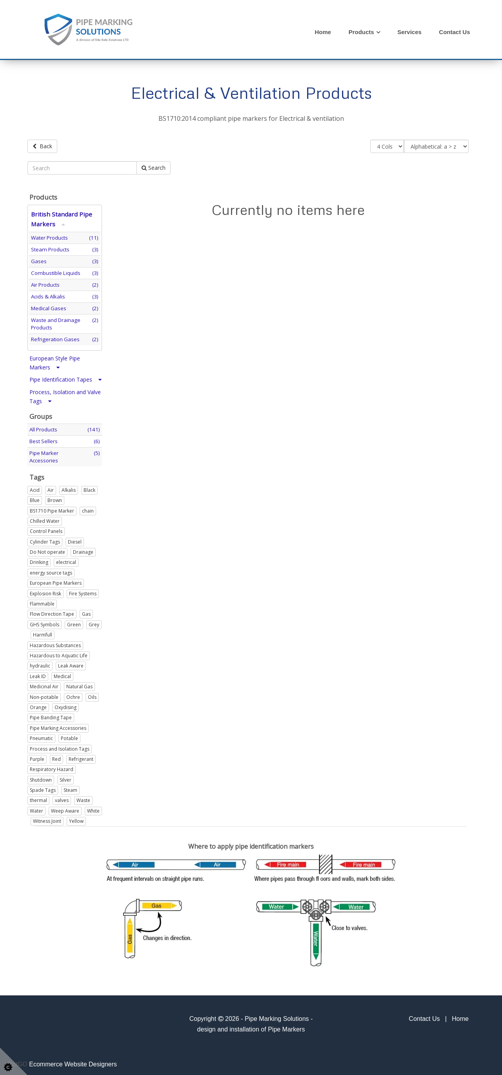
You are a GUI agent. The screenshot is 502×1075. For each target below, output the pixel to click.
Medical (62, 673)
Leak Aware (71, 663)
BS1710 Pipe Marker (52, 508)
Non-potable (44, 694)
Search (154, 165)
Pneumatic (41, 736)
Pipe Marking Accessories (58, 725)
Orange (38, 704)
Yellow (76, 818)
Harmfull (42, 632)
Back (42, 146)
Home (323, 32)
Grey (94, 621)
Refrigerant (81, 756)
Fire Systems (82, 591)
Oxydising (65, 704)
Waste (83, 798)
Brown (54, 498)
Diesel (75, 539)
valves (62, 798)
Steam (70, 787)
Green (74, 621)
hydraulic (40, 663)
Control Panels (46, 529)
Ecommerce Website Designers (73, 1062)
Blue (35, 498)
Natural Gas (79, 684)
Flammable (42, 601)
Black (89, 487)
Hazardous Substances (55, 642)
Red (56, 756)
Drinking (39, 560)
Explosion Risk (45, 591)
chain (88, 508)
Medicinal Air (44, 684)
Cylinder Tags (45, 539)
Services (409, 32)
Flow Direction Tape (52, 611)
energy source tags (51, 570)
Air (50, 487)
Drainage (83, 549)
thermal (38, 798)
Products (361, 32)
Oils (92, 694)
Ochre (73, 694)
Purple (37, 756)
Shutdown (41, 777)
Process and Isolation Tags (59, 746)
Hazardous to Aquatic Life (58, 652)
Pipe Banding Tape (51, 715)
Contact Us (454, 32)
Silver (65, 777)
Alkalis (69, 487)
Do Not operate (47, 549)
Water (36, 808)
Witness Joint (47, 818)
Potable (69, 736)
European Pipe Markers (56, 580)
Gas (86, 611)
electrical (66, 560)
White (93, 808)
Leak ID (38, 673)
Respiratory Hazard (51, 767)
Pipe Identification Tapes (65, 377)
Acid (35, 487)
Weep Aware (65, 808)
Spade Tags (43, 787)
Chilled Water (45, 518)
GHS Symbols (44, 621)
